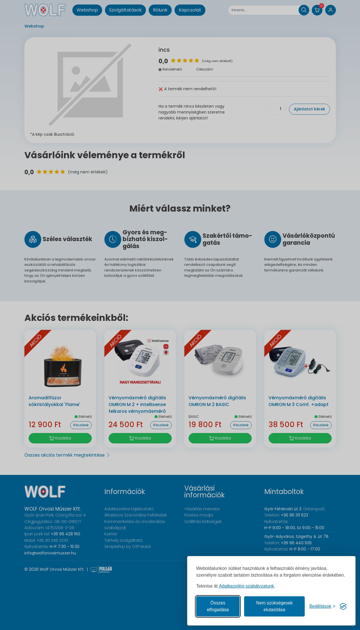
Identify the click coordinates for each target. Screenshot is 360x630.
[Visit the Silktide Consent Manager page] (343, 606)
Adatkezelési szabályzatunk (246, 586)
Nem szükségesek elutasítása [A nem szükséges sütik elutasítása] (274, 606)
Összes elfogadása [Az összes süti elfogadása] (218, 606)
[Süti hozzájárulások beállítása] (322, 606)
